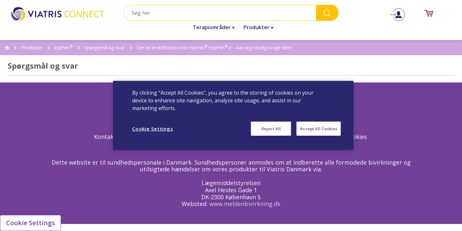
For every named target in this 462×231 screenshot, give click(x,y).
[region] (233, 115)
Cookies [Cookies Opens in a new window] (356, 137)
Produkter (257, 27)
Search (327, 13)
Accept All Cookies (318, 129)
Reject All (271, 129)
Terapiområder (212, 27)
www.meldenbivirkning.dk (244, 204)
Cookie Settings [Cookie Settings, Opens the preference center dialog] (152, 128)
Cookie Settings (30, 222)
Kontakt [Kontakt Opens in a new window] (105, 137)
